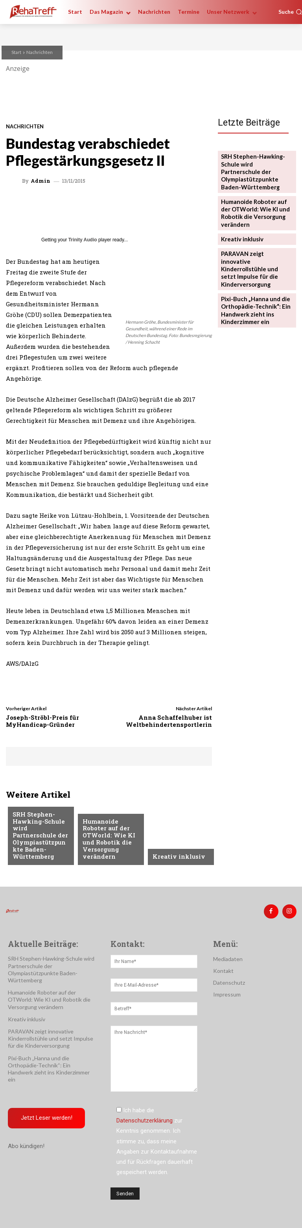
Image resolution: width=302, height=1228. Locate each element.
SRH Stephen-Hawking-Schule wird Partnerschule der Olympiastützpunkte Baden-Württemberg (254, 166)
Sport (21, 807)
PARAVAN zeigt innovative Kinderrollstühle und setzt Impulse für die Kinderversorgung (254, 247)
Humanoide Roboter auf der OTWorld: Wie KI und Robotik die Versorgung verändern (110, 844)
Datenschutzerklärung (144, 1118)
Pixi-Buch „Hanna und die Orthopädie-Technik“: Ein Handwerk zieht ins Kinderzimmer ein (252, 281)
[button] (290, 12)
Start (16, 52)
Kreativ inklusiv (176, 856)
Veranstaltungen (107, 819)
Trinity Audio (82, 240)
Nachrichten (39, 52)
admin (40, 180)
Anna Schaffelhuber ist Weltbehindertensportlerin (169, 720)
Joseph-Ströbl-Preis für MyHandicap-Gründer (42, 720)
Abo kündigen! (26, 1143)
